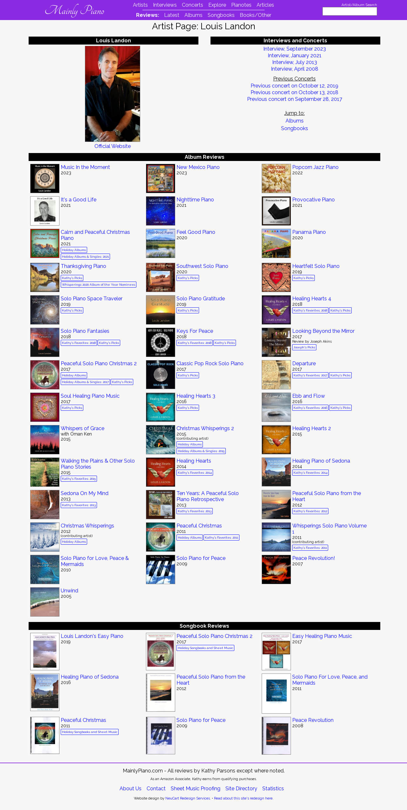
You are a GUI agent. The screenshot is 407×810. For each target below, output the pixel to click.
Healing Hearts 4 (311, 299)
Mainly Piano (74, 10)
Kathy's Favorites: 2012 (310, 511)
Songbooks (221, 15)
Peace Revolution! (313, 558)
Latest (171, 15)
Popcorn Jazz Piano (315, 167)
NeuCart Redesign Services (187, 798)
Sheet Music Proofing (195, 789)
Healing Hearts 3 (195, 396)
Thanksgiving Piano (83, 266)
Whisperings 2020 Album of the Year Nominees (98, 284)
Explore (217, 5)
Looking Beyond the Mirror (323, 331)
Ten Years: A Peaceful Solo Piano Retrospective (207, 496)
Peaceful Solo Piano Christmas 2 (99, 363)
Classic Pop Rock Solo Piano (210, 363)
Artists (140, 5)
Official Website (112, 146)
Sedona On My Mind (84, 493)
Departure (304, 363)
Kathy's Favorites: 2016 (310, 407)
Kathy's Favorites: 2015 (79, 478)
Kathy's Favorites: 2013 (79, 505)
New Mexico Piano (198, 167)
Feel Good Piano (195, 232)
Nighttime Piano (195, 200)
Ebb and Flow (308, 396)
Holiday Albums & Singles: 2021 (85, 256)
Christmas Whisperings (87, 526)
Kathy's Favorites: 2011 (221, 537)
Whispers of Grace (82, 428)
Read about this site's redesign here (243, 798)
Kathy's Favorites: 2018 (310, 310)
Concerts (192, 5)
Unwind (69, 591)
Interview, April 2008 (294, 69)
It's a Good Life (78, 200)
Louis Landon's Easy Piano (92, 636)
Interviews (165, 5)
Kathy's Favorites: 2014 (195, 472)
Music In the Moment (85, 167)
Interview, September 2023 (294, 49)
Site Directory (241, 789)
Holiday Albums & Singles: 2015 (201, 451)
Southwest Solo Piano (202, 266)
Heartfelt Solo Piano (316, 266)
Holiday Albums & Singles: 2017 (85, 382)
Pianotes (241, 5)
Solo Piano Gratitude (200, 299)
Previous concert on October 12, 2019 (294, 86)
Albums (193, 15)
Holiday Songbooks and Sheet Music (205, 648)
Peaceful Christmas (199, 526)
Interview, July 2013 (294, 62)
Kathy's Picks (72, 278)
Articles (265, 5)
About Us (130, 789)
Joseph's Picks (304, 347)
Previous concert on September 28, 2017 (294, 99)
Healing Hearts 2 (311, 428)
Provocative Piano (313, 200)
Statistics (273, 789)
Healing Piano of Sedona (321, 461)
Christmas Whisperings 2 (205, 428)
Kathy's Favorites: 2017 (310, 375)
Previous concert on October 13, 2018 (294, 92)
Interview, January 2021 (294, 55)
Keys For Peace (194, 331)
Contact (156, 789)
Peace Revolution (313, 720)
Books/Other (255, 15)
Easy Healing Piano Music (322, 636)
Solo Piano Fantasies (85, 331)
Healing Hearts (193, 461)
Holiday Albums (74, 250)
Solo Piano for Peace (200, 558)
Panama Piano (309, 232)
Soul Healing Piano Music (90, 396)
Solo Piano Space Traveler (91, 299)
